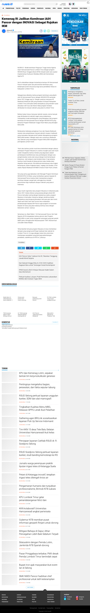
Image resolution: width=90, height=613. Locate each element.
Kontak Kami (41, 608)
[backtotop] (45, 591)
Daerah (19, 595)
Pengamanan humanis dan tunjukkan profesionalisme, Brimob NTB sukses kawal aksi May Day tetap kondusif (37, 489)
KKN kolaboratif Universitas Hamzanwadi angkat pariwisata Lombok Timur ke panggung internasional (34, 513)
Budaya (60, 8)
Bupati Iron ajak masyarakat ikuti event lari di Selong (38, 566)
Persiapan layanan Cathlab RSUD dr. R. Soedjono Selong (38, 442)
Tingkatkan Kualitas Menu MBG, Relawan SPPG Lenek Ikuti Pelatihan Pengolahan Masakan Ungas (37, 410)
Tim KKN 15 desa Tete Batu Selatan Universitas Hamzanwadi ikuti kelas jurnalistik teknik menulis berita (36, 432)
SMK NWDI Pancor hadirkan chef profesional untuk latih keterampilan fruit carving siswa (36, 579)
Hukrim (33, 8)
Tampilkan (55, 322)
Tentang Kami (33, 608)
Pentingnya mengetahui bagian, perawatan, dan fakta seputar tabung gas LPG (37, 387)
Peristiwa (67, 8)
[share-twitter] (44, 31)
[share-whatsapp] (48, 31)
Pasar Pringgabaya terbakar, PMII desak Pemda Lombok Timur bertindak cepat (38, 555)
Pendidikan (25, 8)
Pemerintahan (10, 8)
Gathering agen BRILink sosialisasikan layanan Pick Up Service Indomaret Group (38, 421)
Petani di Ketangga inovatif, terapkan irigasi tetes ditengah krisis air (37, 476)
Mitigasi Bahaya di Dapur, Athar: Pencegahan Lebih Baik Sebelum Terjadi (38, 532)
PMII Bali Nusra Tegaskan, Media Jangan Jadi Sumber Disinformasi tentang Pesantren (75, 159)
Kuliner (34, 597)
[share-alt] (21, 248)
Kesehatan (75, 8)
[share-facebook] (41, 31)
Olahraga (19, 599)
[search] (40, 4)
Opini (54, 8)
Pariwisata (40, 8)
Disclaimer (57, 608)
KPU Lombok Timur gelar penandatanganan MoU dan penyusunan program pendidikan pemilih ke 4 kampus (35, 501)
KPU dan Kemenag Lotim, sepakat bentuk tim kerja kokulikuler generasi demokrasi (37, 376)
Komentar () (55, 31)
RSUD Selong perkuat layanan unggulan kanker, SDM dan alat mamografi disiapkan (38, 398)
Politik (18, 8)
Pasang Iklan (50, 608)
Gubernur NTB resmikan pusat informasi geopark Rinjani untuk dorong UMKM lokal (38, 522)
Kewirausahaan (21, 597)
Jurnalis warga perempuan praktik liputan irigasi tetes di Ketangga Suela (37, 465)
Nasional (48, 8)
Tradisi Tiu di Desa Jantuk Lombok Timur (76, 101)
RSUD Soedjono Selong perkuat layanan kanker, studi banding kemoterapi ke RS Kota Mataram (38, 455)
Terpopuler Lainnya (75, 136)
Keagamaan (50, 595)
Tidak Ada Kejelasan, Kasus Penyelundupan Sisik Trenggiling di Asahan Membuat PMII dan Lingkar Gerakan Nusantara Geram (75, 175)
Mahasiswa (50, 597)
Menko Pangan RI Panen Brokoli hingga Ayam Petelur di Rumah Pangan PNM (74, 167)
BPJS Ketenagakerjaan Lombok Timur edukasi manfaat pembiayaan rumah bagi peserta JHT (77, 121)
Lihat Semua (30, 587)
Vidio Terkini (83, 8)
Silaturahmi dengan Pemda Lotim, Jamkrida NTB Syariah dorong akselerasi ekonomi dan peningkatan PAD (37, 547)
